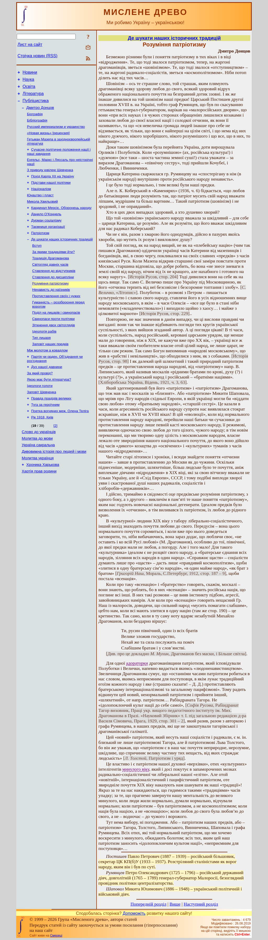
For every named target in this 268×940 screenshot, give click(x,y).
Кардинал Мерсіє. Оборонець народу (61, 220)
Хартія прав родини (39, 505)
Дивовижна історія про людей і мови (54, 483)
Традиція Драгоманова (50, 274)
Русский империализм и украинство (56, 133)
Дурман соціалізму (46, 233)
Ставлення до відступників (53, 288)
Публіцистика (36, 104)
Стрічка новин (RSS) (37, 56)
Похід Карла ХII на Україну (52, 186)
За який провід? (40, 398)
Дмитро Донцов (40, 112)
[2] (55, 454)
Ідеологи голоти (40, 412)
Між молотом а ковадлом (47, 374)
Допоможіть (134, 913)
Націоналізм (41, 199)
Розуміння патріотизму (50, 302)
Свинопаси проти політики (53, 340)
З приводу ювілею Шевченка (50, 179)
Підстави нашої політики (51, 193)
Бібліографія (37, 126)
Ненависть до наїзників (51, 309)
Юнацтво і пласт (40, 206)
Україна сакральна (38, 476)
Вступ (37, 261)
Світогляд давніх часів (50, 281)
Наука (28, 81)
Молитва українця (38, 491)
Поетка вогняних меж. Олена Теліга (60, 439)
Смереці (56, 935)
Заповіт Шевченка (41, 419)
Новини (30, 73)
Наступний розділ (201, 904)
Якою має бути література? (49, 405)
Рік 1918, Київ (42, 446)
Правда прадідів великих (51, 426)
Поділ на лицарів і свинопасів (56, 333)
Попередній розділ (148, 904)
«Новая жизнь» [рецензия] (48, 140)
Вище (175, 904)
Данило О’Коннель (46, 227)
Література (33, 96)
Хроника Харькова (42, 498)
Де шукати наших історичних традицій (62, 254)
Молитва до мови (37, 469)
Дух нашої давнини (46, 391)
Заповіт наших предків (50, 367)
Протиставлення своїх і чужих (56, 315)
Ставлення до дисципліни (53, 295)
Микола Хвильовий (42, 213)
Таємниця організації (48, 240)
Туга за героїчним (45, 432)
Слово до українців (39, 461)
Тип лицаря (41, 360)
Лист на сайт (30, 44)
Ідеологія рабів (44, 353)
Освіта (29, 89)
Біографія (35, 119)
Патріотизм (40, 247)
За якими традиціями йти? (53, 268)
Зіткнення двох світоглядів (53, 347)
